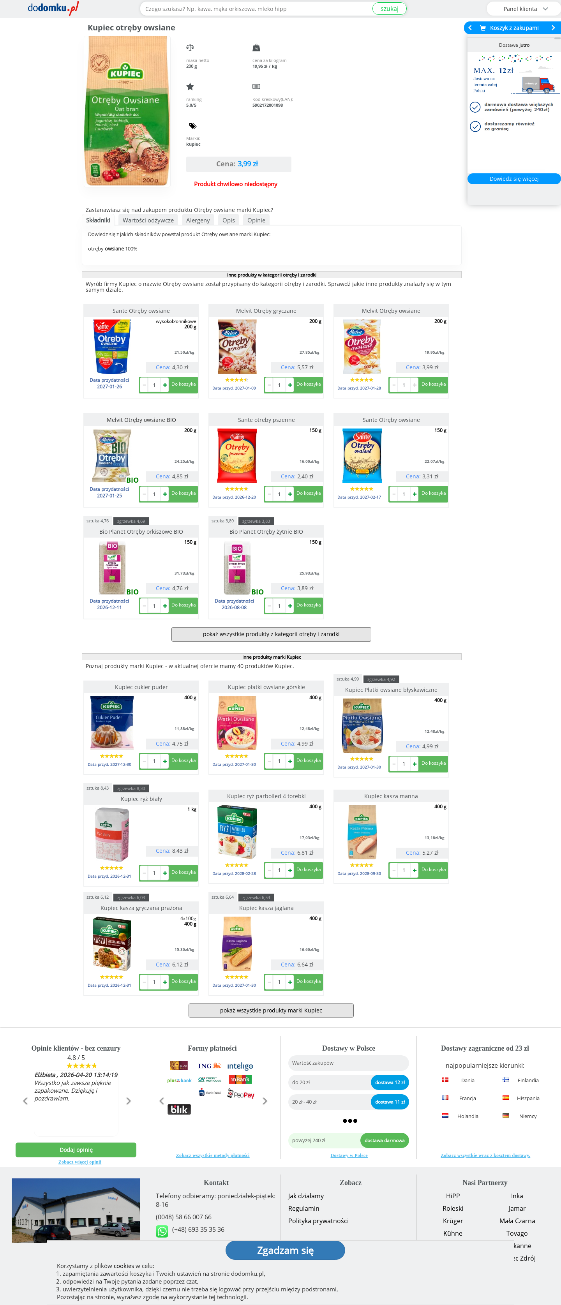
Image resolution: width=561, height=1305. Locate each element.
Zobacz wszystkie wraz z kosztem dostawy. (485, 1155)
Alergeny (198, 220)
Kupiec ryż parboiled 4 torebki (266, 796)
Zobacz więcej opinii (80, 1162)
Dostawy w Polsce (349, 1155)
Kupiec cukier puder (141, 687)
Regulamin (303, 1208)
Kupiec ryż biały (141, 798)
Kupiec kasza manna (391, 796)
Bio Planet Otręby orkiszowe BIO (141, 531)
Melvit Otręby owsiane (391, 310)
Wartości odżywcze (148, 220)
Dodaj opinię (76, 1149)
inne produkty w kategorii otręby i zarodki (271, 275)
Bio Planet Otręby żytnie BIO (266, 531)
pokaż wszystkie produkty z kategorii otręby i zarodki (271, 634)
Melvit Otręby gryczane (266, 310)
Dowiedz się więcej (514, 178)
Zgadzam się (285, 1250)
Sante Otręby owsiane (141, 310)
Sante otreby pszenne (266, 419)
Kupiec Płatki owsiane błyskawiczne (391, 689)
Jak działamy (306, 1196)
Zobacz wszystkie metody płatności (213, 1155)
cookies (124, 1266)
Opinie (256, 220)
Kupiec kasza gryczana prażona (141, 908)
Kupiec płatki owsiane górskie (266, 687)
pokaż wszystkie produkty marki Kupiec (271, 1010)
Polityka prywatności (318, 1221)
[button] (25, 1117)
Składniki (98, 220)
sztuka (97, 520)
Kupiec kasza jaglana (266, 908)
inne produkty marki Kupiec (271, 657)
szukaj (390, 8)
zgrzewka (131, 521)
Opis (228, 220)
